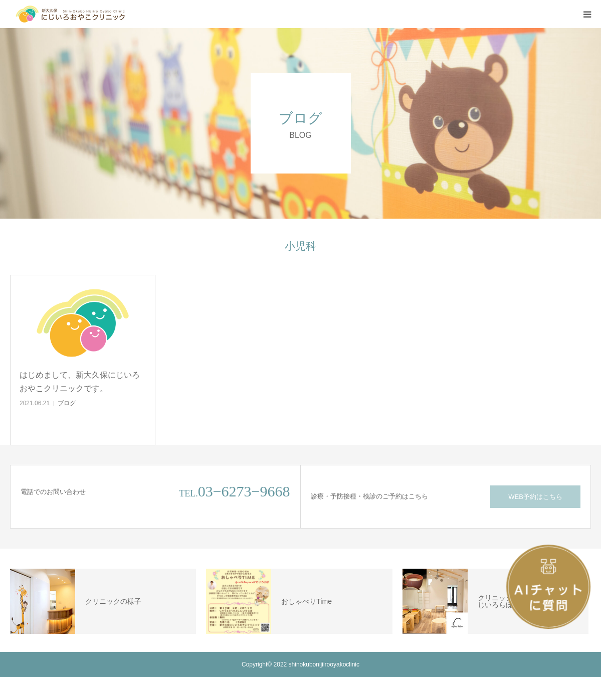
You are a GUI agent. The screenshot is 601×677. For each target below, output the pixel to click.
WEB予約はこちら (535, 496)
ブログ (67, 403)
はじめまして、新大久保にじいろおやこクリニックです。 (80, 382)
